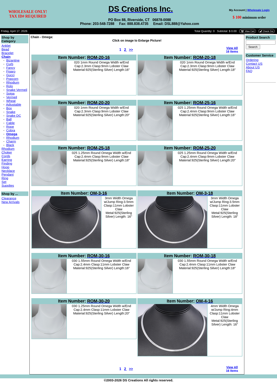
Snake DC (13, 115)
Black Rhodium (8, 147)
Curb (9, 64)
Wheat (11, 101)
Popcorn (12, 79)
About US (253, 67)
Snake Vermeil (16, 90)
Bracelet (7, 53)
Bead (5, 49)
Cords (6, 156)
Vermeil (11, 97)
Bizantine (13, 60)
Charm (11, 141)
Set (4, 182)
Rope (10, 126)
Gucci (10, 75)
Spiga (10, 93)
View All (232, 48)
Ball (9, 119)
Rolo (9, 86)
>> (131, 50)
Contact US (254, 63)
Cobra (10, 130)
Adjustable (13, 104)
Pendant (8, 174)
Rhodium (12, 82)
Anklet (6, 45)
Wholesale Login (258, 10)
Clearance (9, 198)
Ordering (252, 60)
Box (9, 108)
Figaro (11, 71)
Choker (7, 152)
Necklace (8, 171)
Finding (7, 163)
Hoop (5, 167)
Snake (11, 112)
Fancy (10, 68)
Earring (7, 160)
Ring (5, 178)
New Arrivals (10, 202)
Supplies (8, 185)
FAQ (249, 71)
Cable (10, 123)
